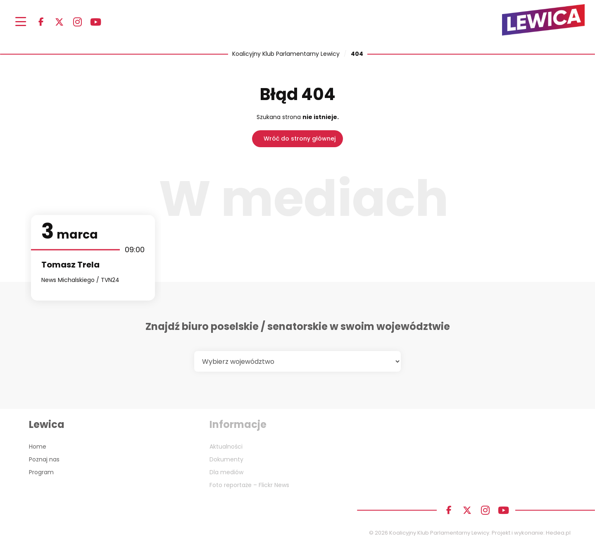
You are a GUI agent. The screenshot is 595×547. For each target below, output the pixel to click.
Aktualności (226, 446)
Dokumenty (226, 459)
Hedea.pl (558, 533)
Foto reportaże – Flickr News (249, 485)
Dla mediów (226, 472)
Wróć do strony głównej (300, 138)
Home (37, 446)
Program (41, 472)
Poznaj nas (44, 459)
